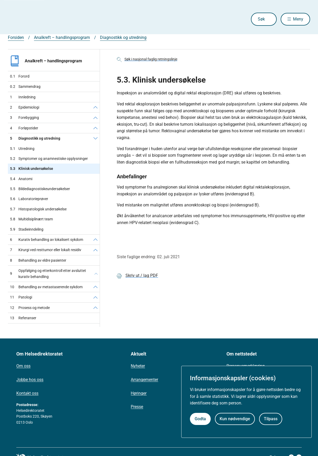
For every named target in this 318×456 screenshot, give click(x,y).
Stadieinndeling (26, 229)
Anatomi (21, 179)
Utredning (22, 148)
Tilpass (270, 418)
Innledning (23, 97)
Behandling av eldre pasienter (38, 260)
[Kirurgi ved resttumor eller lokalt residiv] (95, 250)
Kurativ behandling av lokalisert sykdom (46, 239)
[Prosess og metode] (95, 308)
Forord (19, 76)
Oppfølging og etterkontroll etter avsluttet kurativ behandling (48, 273)
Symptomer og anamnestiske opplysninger (49, 158)
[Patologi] (95, 297)
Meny (298, 19)
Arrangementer (144, 379)
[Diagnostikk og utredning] (95, 138)
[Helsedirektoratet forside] (46, 19)
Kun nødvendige (235, 418)
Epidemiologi (24, 107)
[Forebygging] (95, 117)
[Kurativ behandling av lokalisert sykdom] (95, 239)
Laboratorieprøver (29, 199)
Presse (137, 406)
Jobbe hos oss (29, 379)
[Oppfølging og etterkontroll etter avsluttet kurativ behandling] (96, 274)
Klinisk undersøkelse (31, 168)
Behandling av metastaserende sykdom (46, 287)
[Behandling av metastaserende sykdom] (95, 287)
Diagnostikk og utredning (123, 37)
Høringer (139, 393)
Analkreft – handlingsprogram (62, 37)
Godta (200, 418)
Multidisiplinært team (31, 219)
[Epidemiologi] (95, 107)
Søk (260, 19)
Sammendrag (25, 86)
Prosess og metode (30, 308)
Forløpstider (24, 128)
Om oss (23, 365)
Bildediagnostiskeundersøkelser (40, 189)
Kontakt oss (27, 393)
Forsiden (16, 37)
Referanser (23, 318)
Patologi (21, 297)
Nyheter (138, 365)
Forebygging (24, 117)
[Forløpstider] (95, 128)
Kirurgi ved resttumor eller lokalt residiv (45, 250)
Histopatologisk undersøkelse (38, 209)
